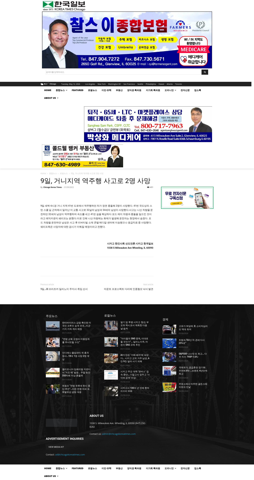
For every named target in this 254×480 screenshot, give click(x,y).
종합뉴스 (53, 173)
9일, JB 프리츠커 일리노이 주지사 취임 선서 (64, 289)
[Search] (205, 72)
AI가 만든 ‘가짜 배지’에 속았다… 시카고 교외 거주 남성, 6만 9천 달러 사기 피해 (135, 358)
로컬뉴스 (64, 173)
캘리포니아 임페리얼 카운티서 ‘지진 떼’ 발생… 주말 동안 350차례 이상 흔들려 (76, 372)
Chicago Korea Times (52, 187)
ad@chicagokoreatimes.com (70, 454)
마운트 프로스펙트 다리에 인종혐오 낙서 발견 (128, 289)
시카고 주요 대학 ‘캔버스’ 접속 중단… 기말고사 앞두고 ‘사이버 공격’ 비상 (135, 374)
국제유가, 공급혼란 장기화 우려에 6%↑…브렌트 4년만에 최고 (193, 370)
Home (43, 173)
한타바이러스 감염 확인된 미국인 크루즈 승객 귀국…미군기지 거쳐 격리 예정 (76, 325)
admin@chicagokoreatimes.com (119, 433)
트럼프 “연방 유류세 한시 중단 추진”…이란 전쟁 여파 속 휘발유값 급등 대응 (76, 388)
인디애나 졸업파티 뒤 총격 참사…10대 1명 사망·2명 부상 (75, 355)
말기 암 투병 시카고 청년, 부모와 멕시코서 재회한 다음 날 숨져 (135, 325)
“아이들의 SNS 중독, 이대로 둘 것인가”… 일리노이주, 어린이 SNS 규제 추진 (134, 341)
